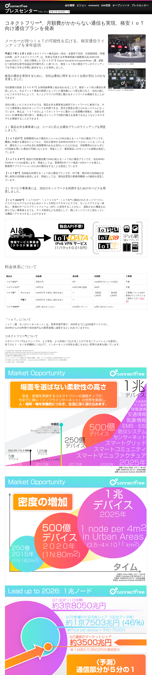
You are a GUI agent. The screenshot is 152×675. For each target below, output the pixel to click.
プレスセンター (21, 11)
